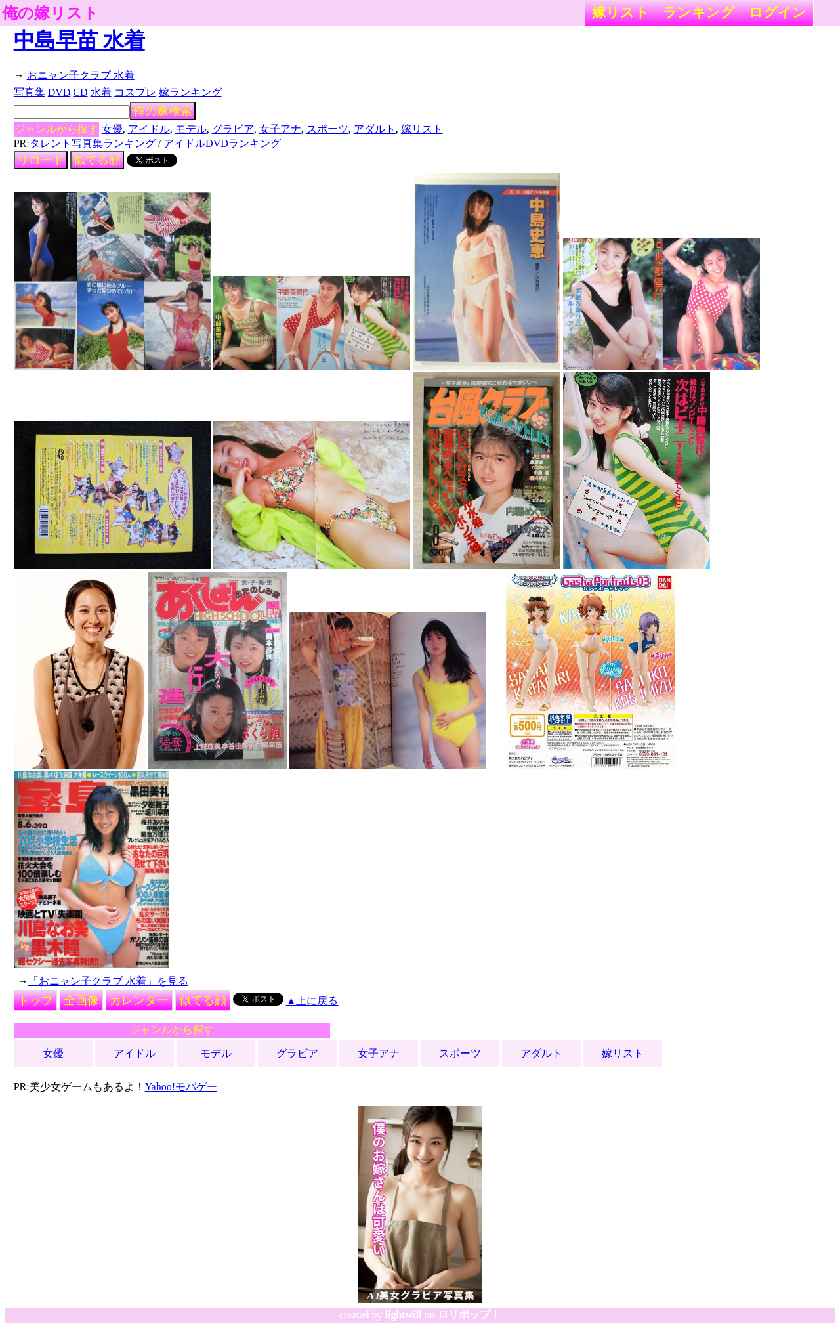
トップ (35, 1000)
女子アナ (280, 129)
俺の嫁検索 (162, 111)
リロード (40, 160)
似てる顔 (97, 160)
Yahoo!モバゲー (181, 1086)
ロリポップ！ (469, 1314)
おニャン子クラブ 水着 (81, 75)
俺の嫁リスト (50, 13)
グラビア (233, 129)
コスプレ (135, 92)
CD (80, 92)
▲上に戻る (312, 1000)
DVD (59, 92)
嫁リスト (620, 12)
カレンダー (139, 1000)
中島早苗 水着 (79, 40)
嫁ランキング (190, 92)
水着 (101, 92)
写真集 (29, 92)
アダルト (375, 129)
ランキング (699, 12)
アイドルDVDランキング (222, 143)
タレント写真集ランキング (93, 143)
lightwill (403, 1314)
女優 (112, 129)
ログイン (778, 12)
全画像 (81, 1000)
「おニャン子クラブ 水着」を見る (108, 981)
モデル (191, 129)
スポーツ (327, 129)
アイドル (149, 129)
